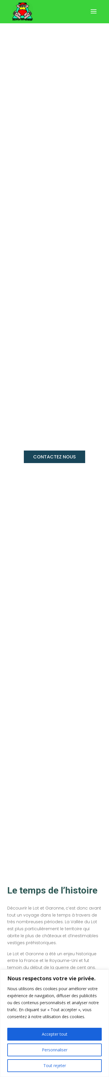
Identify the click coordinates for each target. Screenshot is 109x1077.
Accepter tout (54, 1034)
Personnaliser (54, 1050)
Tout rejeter (54, 1065)
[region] (54, 1023)
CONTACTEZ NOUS (54, 456)
